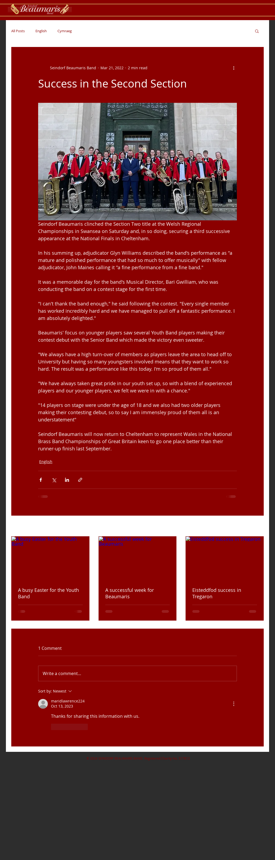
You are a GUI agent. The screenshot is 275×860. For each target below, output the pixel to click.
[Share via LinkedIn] (67, 479)
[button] (256, 31)
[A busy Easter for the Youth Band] (50, 558)
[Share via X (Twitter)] (53, 479)
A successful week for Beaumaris (129, 593)
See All (258, 526)
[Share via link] (80, 479)
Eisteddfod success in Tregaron (216, 593)
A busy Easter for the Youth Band (48, 593)
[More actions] (233, 67)
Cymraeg (64, 31)
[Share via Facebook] (40, 479)
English (41, 31)
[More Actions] (233, 704)
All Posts (18, 31)
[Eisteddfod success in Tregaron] (224, 558)
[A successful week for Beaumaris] (137, 558)
